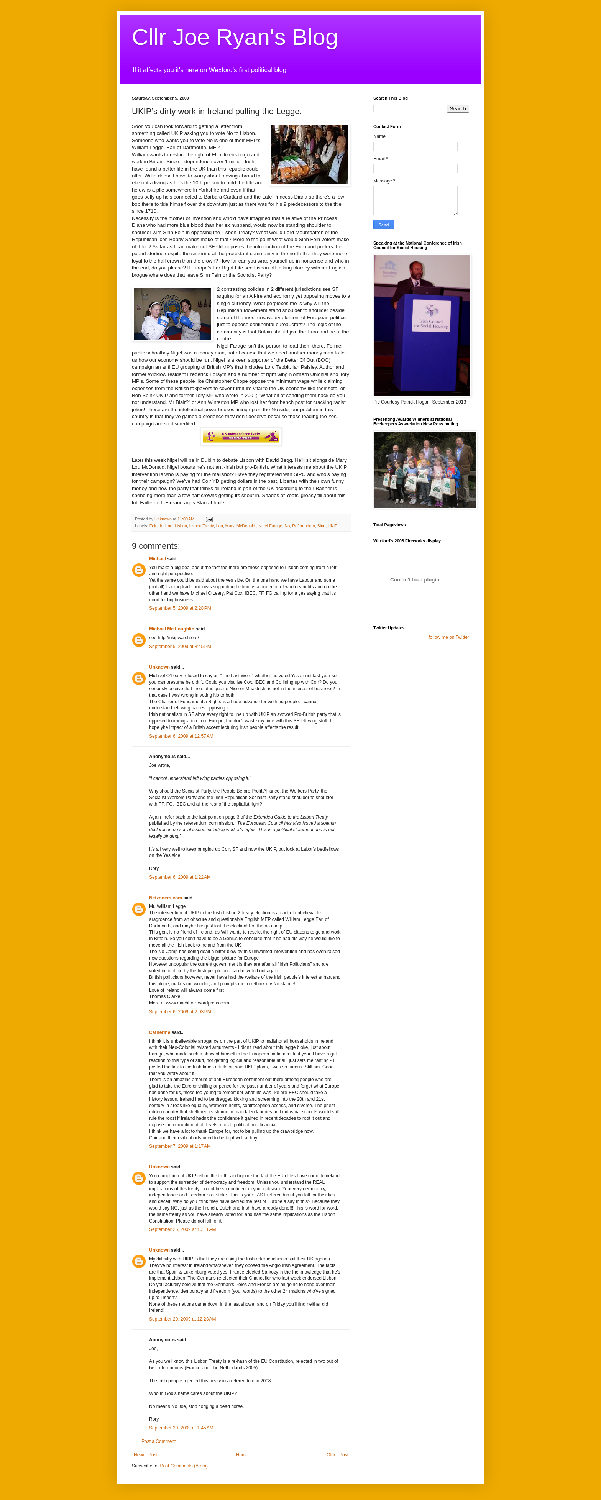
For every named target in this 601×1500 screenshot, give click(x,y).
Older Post (337, 1454)
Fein (153, 526)
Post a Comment (158, 1441)
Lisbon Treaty (201, 526)
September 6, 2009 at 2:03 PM (180, 1011)
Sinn (321, 526)
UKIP (332, 526)
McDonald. (246, 526)
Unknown (159, 667)
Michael (157, 558)
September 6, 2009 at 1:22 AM (180, 877)
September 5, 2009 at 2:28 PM (180, 608)
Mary (229, 526)
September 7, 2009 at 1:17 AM (180, 1146)
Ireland (166, 526)
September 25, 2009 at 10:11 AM (182, 1229)
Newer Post (146, 1454)
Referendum (303, 526)
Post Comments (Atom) (184, 1466)
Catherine (159, 1032)
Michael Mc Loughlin (171, 629)
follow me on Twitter (449, 637)
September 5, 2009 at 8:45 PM (180, 646)
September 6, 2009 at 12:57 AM (181, 736)
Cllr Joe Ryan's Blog (235, 37)
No (287, 526)
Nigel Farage (270, 526)
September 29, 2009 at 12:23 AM (182, 1319)
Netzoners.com (165, 898)
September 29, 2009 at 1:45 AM (181, 1428)
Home (242, 1454)
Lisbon (181, 526)
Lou (219, 526)
